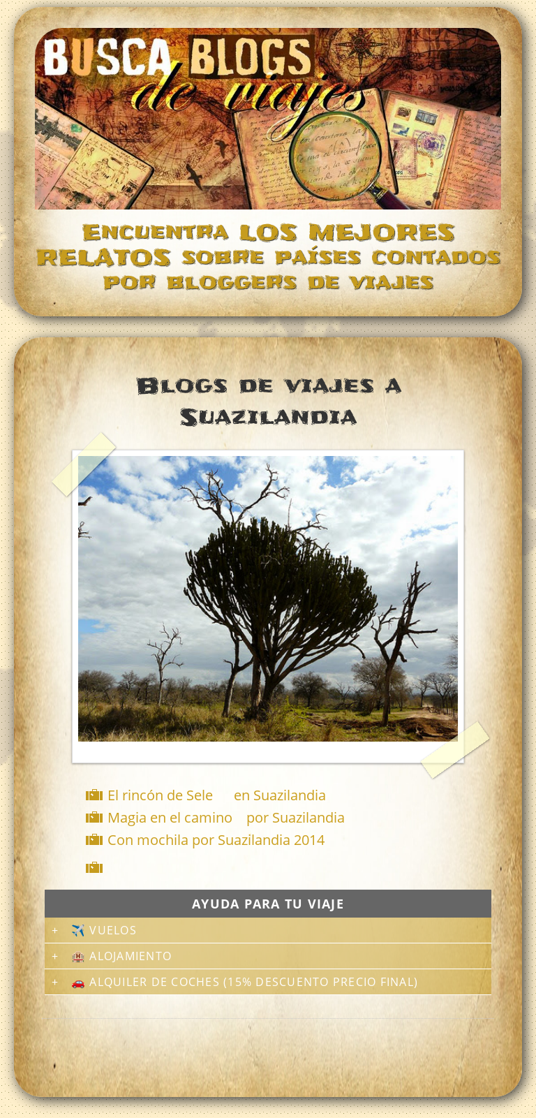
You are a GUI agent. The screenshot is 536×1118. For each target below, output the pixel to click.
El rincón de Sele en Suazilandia (216, 795)
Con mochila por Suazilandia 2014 (216, 839)
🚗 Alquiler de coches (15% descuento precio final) (244, 982)
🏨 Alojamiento (121, 956)
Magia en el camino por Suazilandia (226, 817)
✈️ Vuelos (104, 930)
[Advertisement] (270, 867)
